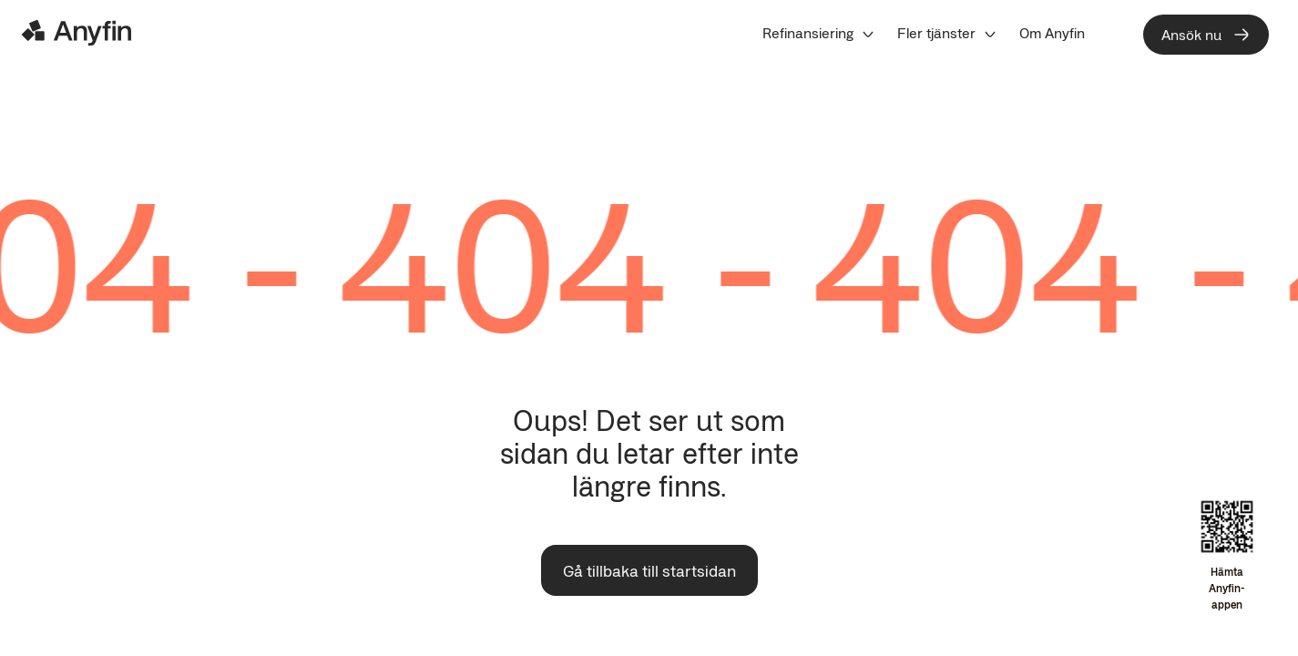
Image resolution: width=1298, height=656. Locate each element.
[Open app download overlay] (1227, 557)
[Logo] (76, 33)
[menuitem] (818, 32)
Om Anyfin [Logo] (1052, 33)
